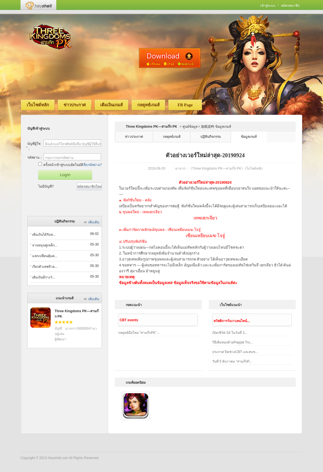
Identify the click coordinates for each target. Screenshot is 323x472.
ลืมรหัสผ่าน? (93, 165)
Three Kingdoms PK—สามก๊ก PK (151, 127)
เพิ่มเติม (93, 222)
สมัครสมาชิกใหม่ (89, 186)
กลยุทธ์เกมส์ (148, 105)
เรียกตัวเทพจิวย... (44, 267)
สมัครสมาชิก (290, 6)
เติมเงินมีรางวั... (43, 277)
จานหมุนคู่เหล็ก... (44, 245)
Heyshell (38, 4)
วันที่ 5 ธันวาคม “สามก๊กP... (232, 361)
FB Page (185, 105)
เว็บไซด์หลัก (38, 105)
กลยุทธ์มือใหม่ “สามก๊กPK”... (138, 333)
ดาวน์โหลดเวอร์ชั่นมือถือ (170, 58)
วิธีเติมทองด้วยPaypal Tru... (232, 342)
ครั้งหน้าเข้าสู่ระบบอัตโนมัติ (60, 164)
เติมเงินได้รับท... (44, 235)
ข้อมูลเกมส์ (249, 137)
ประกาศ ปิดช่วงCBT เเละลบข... (235, 352)
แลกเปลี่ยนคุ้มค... (44, 256)
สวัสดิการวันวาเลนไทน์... (232, 321)
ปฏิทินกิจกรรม (210, 137)
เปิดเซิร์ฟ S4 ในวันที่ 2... (229, 333)
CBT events (129, 320)
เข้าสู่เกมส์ (65, 175)
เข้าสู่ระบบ (267, 6)
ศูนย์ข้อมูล (190, 127)
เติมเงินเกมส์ (111, 105)
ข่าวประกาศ (75, 105)
